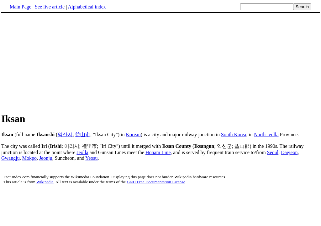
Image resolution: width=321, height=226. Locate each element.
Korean (133, 134)
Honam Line (158, 152)
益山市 (82, 134)
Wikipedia (45, 182)
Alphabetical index (87, 6)
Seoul (272, 152)
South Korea (233, 134)
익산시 (65, 134)
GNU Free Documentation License (156, 182)
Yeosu (91, 158)
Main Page (20, 6)
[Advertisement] (54, 62)
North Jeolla (266, 134)
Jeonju (45, 158)
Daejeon (289, 152)
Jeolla (82, 152)
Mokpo (29, 158)
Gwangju (10, 158)
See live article (50, 6)
